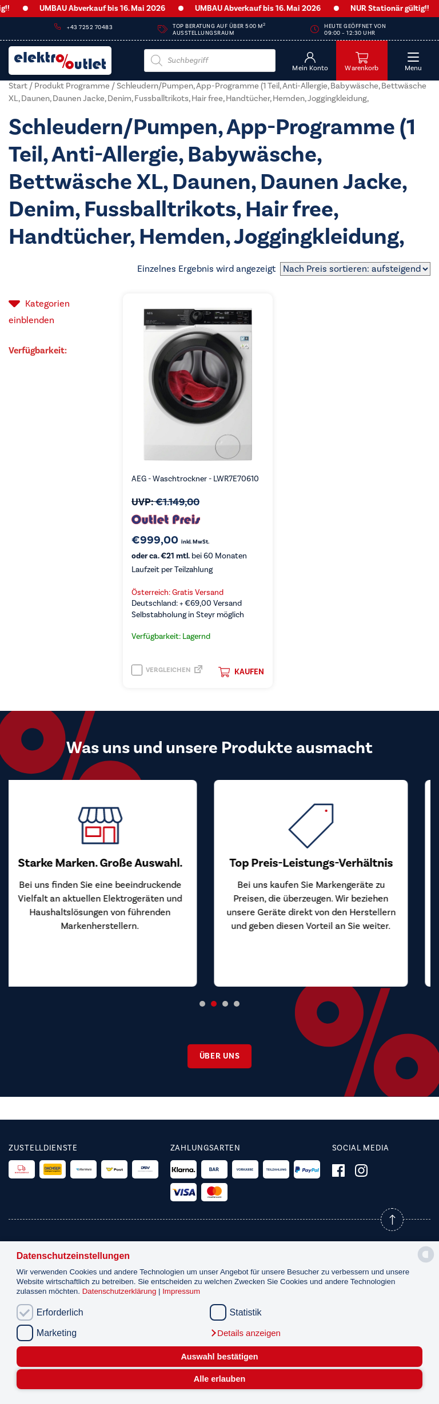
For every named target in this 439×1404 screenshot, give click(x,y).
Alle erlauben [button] (219, 1378)
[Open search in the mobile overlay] (210, 60)
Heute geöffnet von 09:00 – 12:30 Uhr (355, 30)
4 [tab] (237, 1004)
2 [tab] (214, 1004)
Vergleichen (160, 670)
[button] (245, 1333)
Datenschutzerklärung (120, 1291)
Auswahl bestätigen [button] (219, 1356)
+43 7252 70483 (90, 27)
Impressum (181, 1291)
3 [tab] (225, 1004)
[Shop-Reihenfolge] (355, 269)
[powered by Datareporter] (426, 1261)
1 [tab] (202, 1004)
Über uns (219, 1056)
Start (18, 86)
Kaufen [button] (241, 672)
